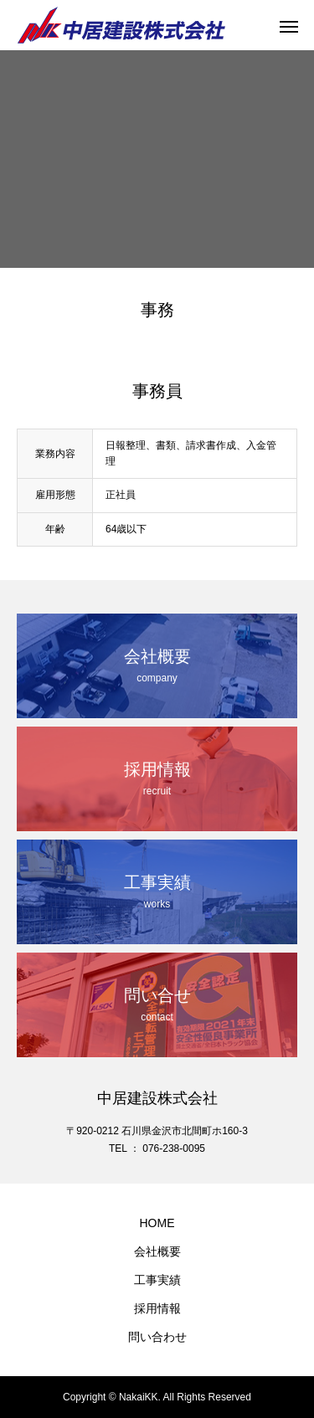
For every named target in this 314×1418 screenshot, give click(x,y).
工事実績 (157, 1280)
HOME (157, 1223)
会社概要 (157, 1251)
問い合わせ (157, 1337)
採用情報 (157, 1308)
